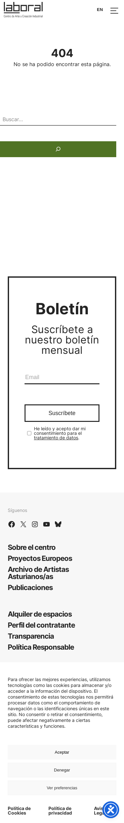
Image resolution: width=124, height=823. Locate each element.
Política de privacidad (60, 811)
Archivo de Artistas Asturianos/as (38, 573)
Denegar (62, 770)
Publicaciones (30, 587)
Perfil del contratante (41, 625)
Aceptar (62, 752)
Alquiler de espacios (40, 614)
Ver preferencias (62, 787)
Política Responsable (41, 647)
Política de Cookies (19, 811)
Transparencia (31, 636)
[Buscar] (58, 149)
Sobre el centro (32, 547)
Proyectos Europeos (40, 558)
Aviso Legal (100, 811)
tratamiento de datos (56, 437)
